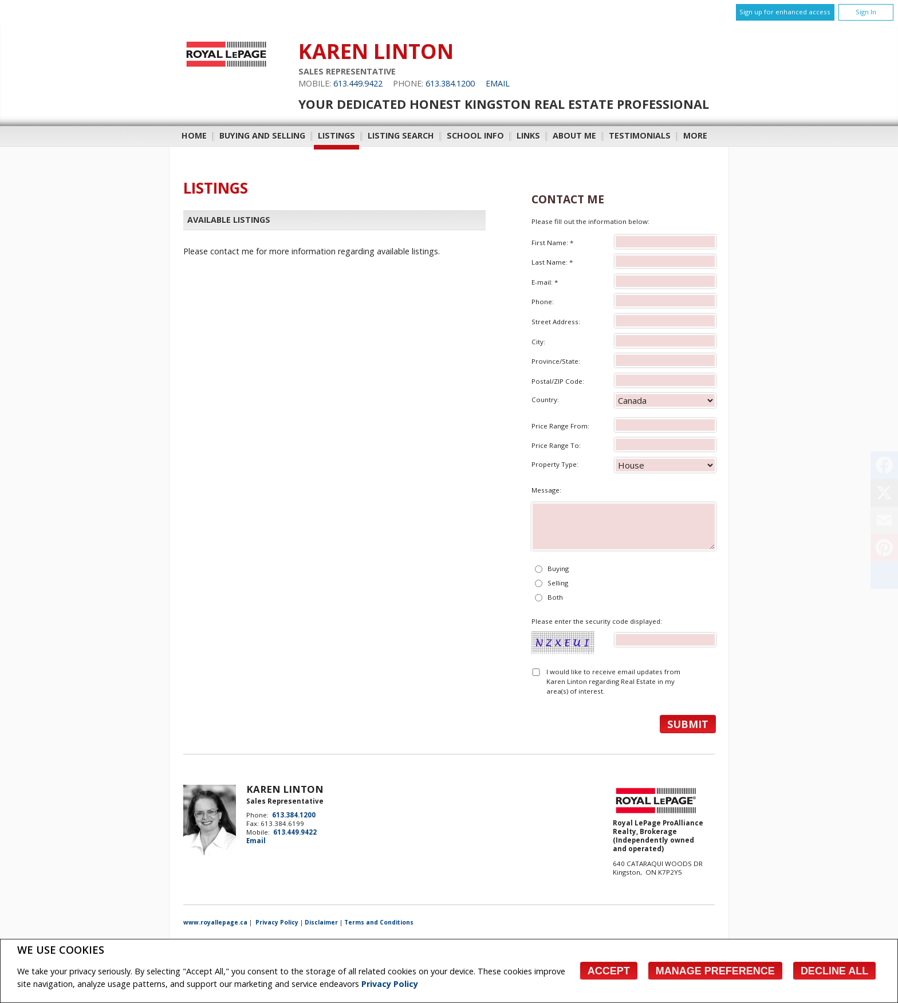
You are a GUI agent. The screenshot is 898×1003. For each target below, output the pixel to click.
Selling (558, 583)
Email (498, 83)
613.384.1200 (450, 83)
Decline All (834, 971)
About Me (574, 135)
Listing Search (401, 135)
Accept (609, 971)
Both (555, 597)
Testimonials (640, 135)
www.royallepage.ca (215, 922)
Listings (336, 135)
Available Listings (228, 219)
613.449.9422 (358, 83)
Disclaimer (321, 922)
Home (194, 135)
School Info (475, 135)
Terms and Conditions (378, 922)
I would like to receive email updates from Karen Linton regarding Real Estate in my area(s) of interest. (613, 681)
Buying (558, 568)
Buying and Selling (262, 135)
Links (528, 135)
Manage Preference (715, 971)
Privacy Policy (389, 983)
